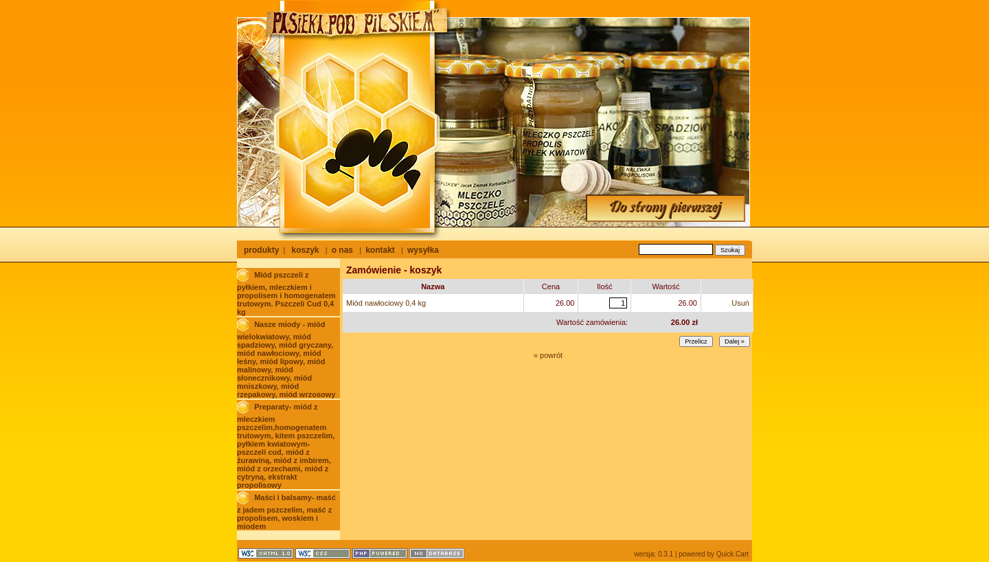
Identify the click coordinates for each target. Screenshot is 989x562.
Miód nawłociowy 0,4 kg (386, 303)
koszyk (305, 250)
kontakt (380, 250)
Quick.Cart (732, 554)
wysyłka (423, 250)
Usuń (740, 303)
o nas (342, 250)
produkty (261, 250)
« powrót (548, 355)
